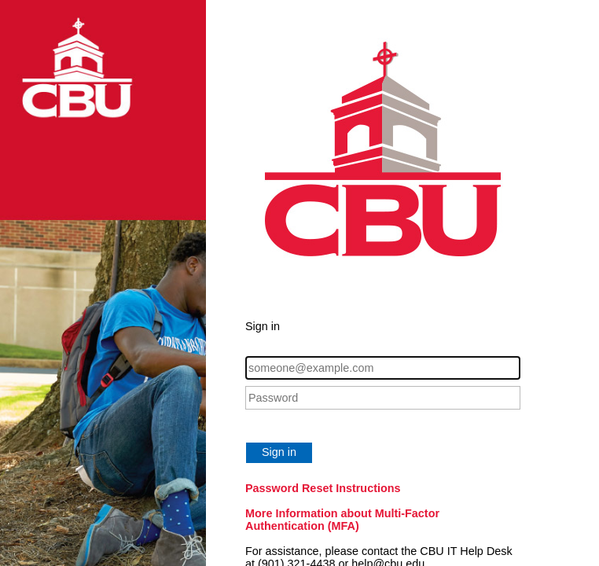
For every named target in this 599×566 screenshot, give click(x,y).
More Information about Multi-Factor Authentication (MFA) (342, 519)
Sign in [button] (279, 452)
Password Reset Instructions (323, 488)
